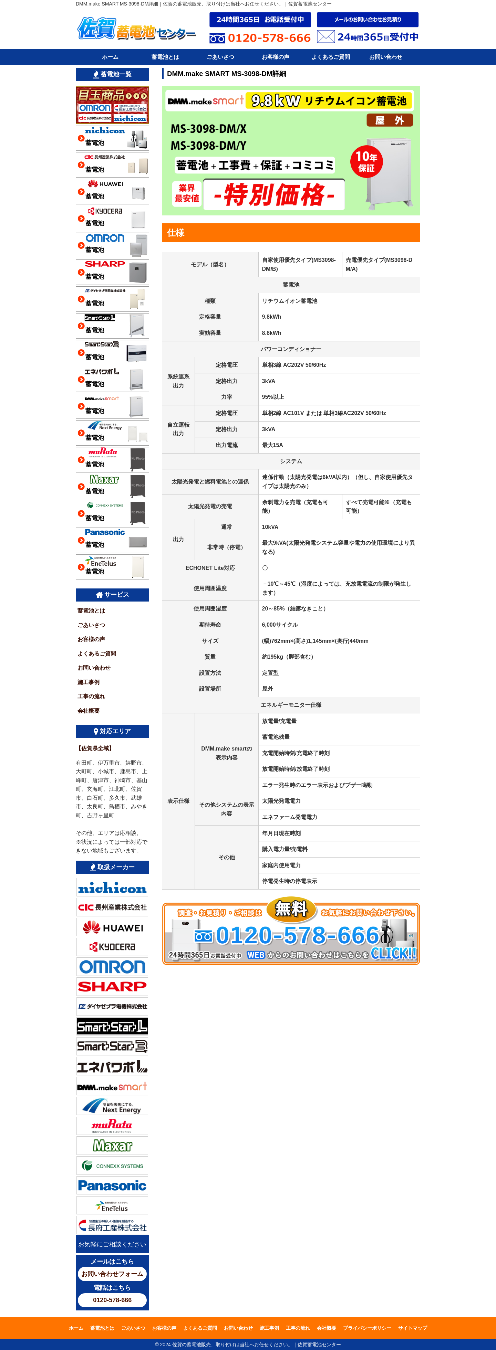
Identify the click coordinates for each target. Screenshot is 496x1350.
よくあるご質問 (330, 57)
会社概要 (89, 711)
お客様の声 (275, 57)
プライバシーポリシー (367, 1328)
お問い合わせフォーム (112, 1274)
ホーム (110, 57)
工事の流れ (91, 696)
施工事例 (89, 682)
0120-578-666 (112, 1300)
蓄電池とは (165, 57)
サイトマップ (412, 1328)
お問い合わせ (385, 57)
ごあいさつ (220, 57)
